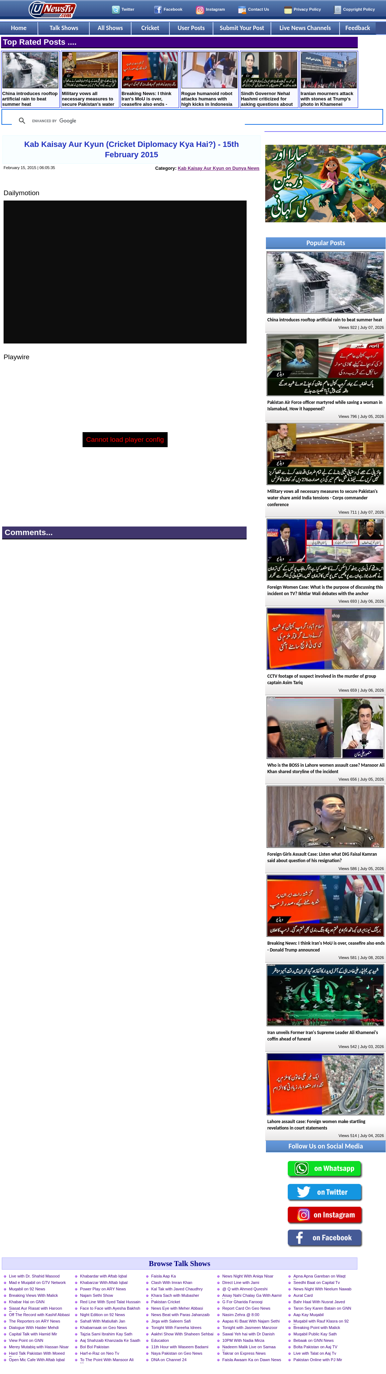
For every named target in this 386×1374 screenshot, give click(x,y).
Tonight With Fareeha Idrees (176, 1327)
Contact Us (258, 9)
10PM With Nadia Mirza (243, 1340)
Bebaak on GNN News (313, 1340)
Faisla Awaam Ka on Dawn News (251, 1360)
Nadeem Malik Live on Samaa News (249, 1347)
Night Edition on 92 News (102, 1315)
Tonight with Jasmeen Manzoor (249, 1327)
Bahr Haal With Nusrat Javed (319, 1302)
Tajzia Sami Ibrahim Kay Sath (106, 1334)
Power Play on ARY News (103, 1289)
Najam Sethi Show (96, 1295)
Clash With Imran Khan (171, 1282)
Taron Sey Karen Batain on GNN (322, 1308)
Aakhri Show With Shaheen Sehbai (182, 1334)
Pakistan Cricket (165, 1302)
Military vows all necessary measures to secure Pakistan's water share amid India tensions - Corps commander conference (90, 80)
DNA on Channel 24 (169, 1360)
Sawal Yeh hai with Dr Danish (248, 1334)
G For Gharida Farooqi (242, 1302)
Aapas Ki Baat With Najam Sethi (250, 1321)
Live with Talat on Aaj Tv (314, 1353)
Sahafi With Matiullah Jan (102, 1321)
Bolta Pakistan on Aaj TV (315, 1347)
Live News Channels (305, 28)
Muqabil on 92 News (27, 1289)
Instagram (215, 9)
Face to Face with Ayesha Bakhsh (110, 1308)
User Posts (191, 28)
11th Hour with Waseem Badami (179, 1347)
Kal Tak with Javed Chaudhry (177, 1289)
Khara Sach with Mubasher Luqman (175, 1296)
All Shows (110, 28)
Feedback (358, 28)
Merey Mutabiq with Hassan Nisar (39, 1347)
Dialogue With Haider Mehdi (34, 1327)
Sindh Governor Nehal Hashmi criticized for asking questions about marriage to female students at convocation (269, 80)
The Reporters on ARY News (34, 1321)
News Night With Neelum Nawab (322, 1289)
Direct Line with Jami (240, 1282)
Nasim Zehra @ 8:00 (240, 1315)
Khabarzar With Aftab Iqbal (104, 1282)
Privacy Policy (307, 9)
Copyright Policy (359, 9)
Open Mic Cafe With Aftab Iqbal (37, 1360)
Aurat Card (303, 1295)
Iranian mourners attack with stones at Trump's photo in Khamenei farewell (329, 80)
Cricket (150, 28)
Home (19, 28)
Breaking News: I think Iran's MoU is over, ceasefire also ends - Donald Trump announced (150, 80)
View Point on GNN (26, 1340)
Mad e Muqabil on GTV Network (37, 1282)
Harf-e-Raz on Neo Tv (99, 1353)
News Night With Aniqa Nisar (247, 1276)
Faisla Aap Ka (163, 1276)
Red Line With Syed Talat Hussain (110, 1302)
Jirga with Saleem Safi (171, 1321)
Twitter (128, 9)
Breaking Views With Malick (33, 1295)
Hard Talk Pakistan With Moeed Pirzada (37, 1354)
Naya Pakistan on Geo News (176, 1353)
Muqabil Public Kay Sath (315, 1334)
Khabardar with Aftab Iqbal (103, 1276)
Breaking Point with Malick (316, 1327)
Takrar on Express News (244, 1353)
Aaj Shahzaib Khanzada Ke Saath (110, 1340)
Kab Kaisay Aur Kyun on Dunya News (218, 168)
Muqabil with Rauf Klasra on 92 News (321, 1322)
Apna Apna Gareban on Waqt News (319, 1277)
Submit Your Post (242, 28)
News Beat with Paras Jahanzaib (180, 1315)
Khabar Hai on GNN (27, 1302)
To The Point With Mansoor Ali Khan (107, 1360)
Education (160, 1340)
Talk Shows (64, 28)
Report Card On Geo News (246, 1308)
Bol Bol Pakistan (94, 1347)
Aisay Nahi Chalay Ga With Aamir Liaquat (252, 1296)
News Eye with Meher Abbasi (177, 1308)
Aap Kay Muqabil (308, 1315)
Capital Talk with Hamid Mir (33, 1334)
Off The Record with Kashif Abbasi (39, 1315)
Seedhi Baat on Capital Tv (316, 1282)
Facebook (173, 9)
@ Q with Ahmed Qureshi (244, 1289)
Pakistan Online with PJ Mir (317, 1360)
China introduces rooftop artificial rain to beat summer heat (30, 79)
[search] (127, 121)
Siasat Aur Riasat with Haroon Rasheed (35, 1309)
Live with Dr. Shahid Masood (34, 1276)
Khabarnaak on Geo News (103, 1327)
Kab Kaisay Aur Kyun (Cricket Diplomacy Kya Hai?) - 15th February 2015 (131, 149)
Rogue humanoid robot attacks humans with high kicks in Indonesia (209, 79)
